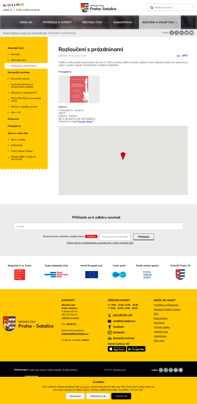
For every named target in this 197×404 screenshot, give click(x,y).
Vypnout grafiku (162, 327)
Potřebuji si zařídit (57, 24)
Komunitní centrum (19, 72)
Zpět (185, 55)
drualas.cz (119, 369)
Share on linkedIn (181, 32)
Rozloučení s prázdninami (24, 65)
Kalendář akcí (39, 33)
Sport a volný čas (18, 133)
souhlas (84, 386)
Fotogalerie (14, 125)
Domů (6, 33)
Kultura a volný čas (158, 24)
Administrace (160, 336)
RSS (156, 314)
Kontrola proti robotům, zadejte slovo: (71, 236)
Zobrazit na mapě (71, 318)
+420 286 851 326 (122, 315)
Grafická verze (161, 331)
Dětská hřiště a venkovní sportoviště (23, 158)
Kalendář (15, 54)
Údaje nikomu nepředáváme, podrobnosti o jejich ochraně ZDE (100, 242)
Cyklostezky (17, 145)
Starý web (159, 340)
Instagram (119, 332)
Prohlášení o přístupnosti (166, 305)
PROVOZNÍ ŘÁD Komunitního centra (26, 99)
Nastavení (75, 396)
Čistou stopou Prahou (21, 151)
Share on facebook (171, 32)
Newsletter (159, 322)
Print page (191, 32)
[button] (123, 156)
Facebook (119, 326)
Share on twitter (176, 32)
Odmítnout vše (98, 396)
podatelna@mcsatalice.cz (76, 333)
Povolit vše (121, 396)
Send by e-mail (186, 32)
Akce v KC (16, 112)
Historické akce (18, 60)
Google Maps (86, 121)
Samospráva (122, 24)
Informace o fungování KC (24, 92)
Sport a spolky (18, 139)
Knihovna (13, 118)
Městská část (92, 24)
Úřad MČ (26, 24)
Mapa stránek (160, 318)
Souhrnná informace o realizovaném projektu (22, 85)
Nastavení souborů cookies (167, 309)
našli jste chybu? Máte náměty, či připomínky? (53, 369)
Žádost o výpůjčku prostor (24, 106)
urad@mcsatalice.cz (125, 320)
